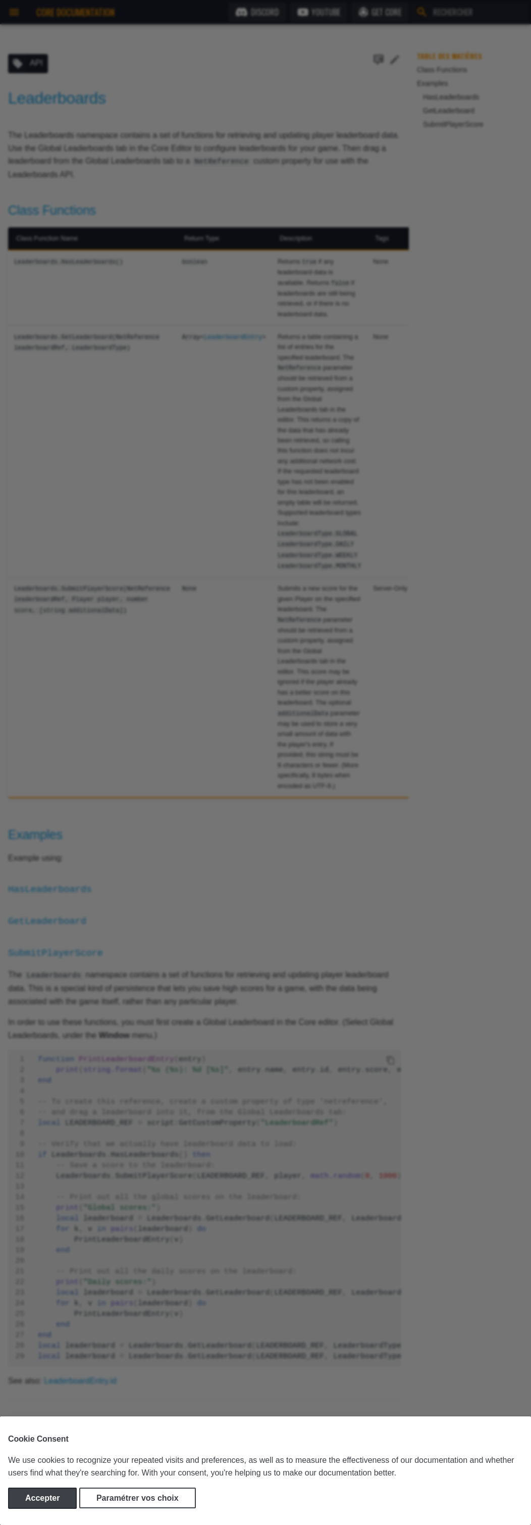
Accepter (42, 1498)
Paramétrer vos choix (137, 1498)
